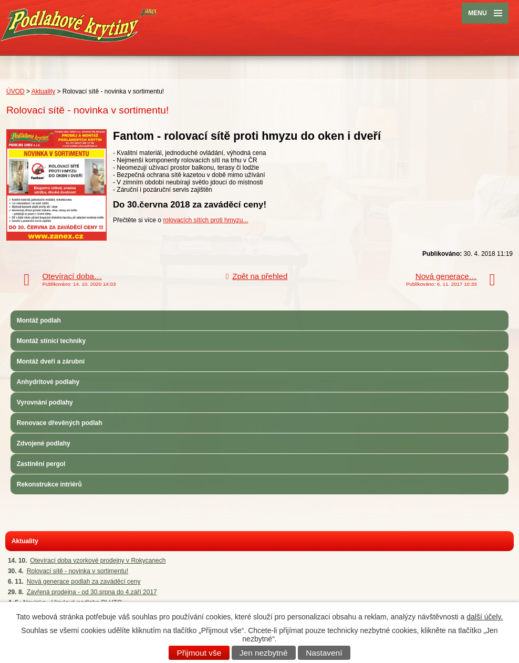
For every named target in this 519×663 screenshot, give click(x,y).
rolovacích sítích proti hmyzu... (205, 220)
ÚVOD (15, 91)
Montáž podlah (39, 320)
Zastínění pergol (41, 464)
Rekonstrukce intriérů (49, 484)
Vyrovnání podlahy (45, 402)
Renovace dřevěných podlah (59, 423)
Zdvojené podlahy (43, 443)
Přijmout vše (199, 652)
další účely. (484, 617)
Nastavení (324, 652)
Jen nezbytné (264, 652)
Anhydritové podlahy (48, 382)
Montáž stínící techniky (51, 341)
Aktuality (43, 91)
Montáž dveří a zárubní (51, 361)
